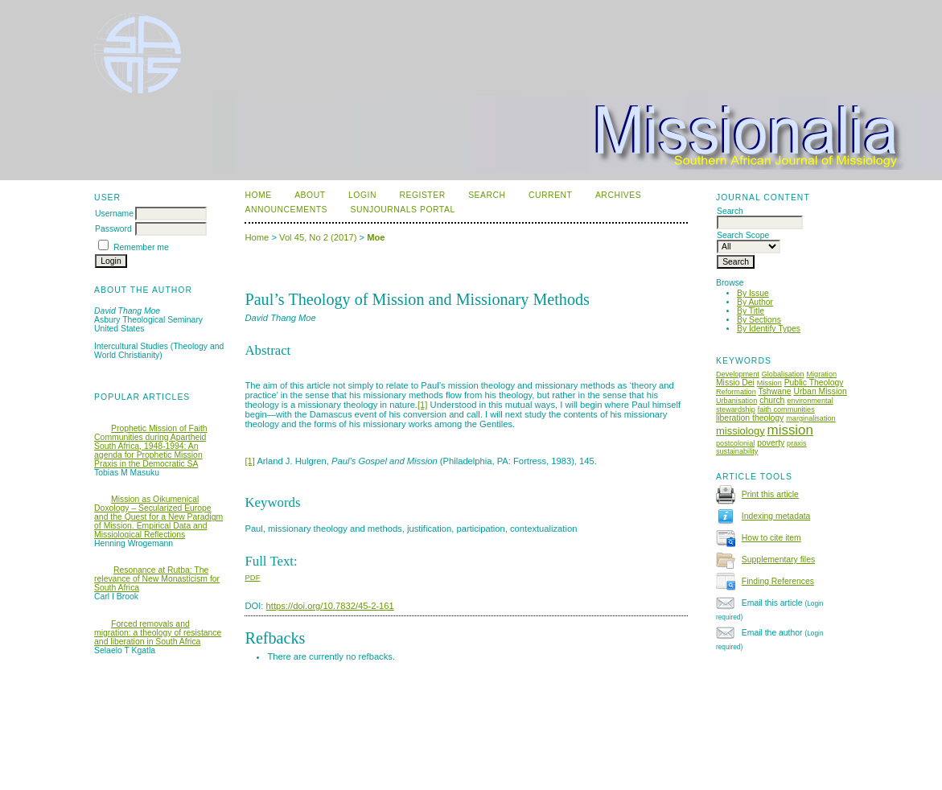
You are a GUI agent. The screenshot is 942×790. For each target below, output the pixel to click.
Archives (618, 195)
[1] (422, 404)
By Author (755, 302)
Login (362, 195)
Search (486, 195)
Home (258, 195)
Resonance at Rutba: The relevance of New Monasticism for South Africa (157, 579)
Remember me (141, 247)
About (309, 195)
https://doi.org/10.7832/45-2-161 (330, 606)
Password (113, 228)
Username (114, 213)
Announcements (286, 209)
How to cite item (771, 537)
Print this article (770, 494)
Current (550, 195)
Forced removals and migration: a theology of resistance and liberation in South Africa (157, 632)
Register (422, 195)
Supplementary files (778, 559)
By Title (750, 311)
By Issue (753, 293)
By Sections (759, 319)
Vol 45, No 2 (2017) (317, 237)
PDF (252, 577)
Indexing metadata (776, 516)
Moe (376, 237)
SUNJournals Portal (402, 209)
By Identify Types (768, 328)
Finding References (778, 581)
